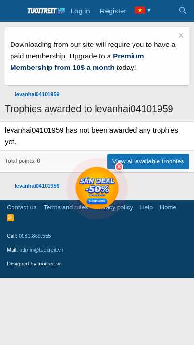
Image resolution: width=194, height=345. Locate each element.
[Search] (182, 11)
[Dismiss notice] (180, 37)
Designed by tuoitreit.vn (34, 263)
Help (146, 207)
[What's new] (163, 11)
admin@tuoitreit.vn (41, 250)
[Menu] (13, 11)
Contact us (21, 207)
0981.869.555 (35, 236)
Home (168, 207)
